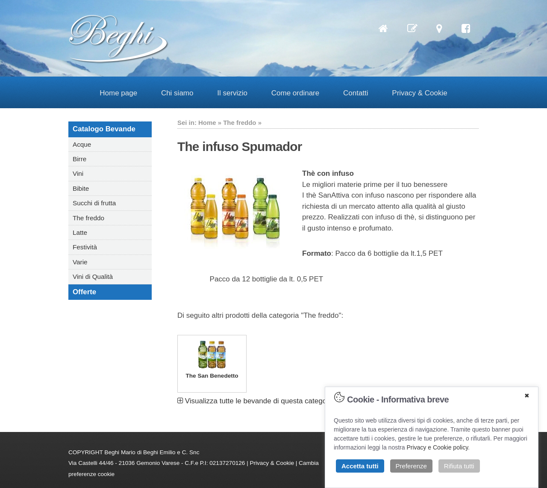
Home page (118, 93)
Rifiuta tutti (459, 466)
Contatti (355, 93)
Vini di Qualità (93, 276)
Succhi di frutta (94, 203)
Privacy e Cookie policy (437, 447)
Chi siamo (177, 93)
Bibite (81, 188)
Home (207, 122)
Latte (80, 232)
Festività (85, 247)
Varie (80, 262)
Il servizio (232, 93)
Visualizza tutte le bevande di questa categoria (256, 401)
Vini (78, 173)
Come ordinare (295, 93)
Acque (82, 144)
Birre (79, 159)
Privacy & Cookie (419, 93)
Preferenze (411, 466)
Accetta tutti (360, 466)
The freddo (88, 218)
